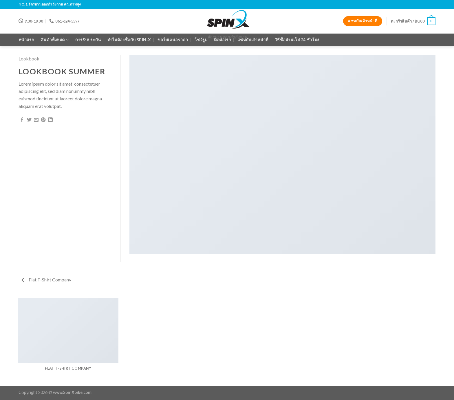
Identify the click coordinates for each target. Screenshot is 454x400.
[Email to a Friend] (36, 120)
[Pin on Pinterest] (43, 120)
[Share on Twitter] (29, 120)
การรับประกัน (88, 39)
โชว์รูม (201, 39)
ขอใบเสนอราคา (173, 39)
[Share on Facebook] (22, 120)
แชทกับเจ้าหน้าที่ (252, 39)
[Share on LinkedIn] (50, 120)
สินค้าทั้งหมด (55, 40)
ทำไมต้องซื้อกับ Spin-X (129, 39)
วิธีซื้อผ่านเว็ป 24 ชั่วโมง (297, 39)
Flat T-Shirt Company (46, 279)
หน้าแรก (26, 39)
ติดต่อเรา (222, 39)
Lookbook (29, 58)
